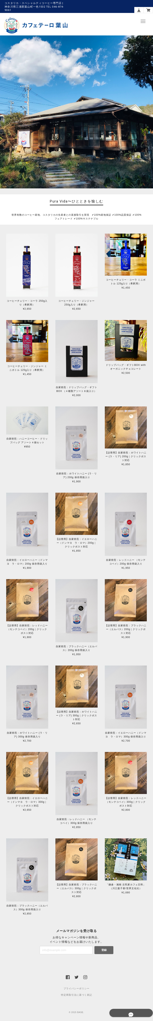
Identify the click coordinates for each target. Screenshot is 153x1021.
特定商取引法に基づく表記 (76, 995)
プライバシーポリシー (76, 988)
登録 (104, 950)
